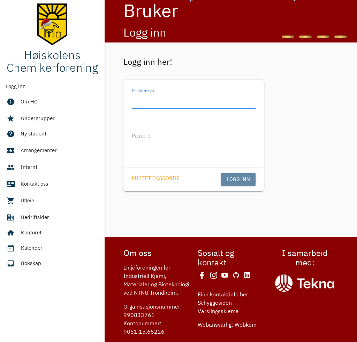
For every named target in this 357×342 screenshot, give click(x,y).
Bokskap (23, 263)
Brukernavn (143, 91)
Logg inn (16, 86)
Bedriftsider (27, 217)
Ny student (26, 134)
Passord (141, 136)
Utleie (20, 201)
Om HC (22, 102)
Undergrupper (30, 118)
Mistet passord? (155, 178)
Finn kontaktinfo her (223, 295)
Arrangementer (31, 151)
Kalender (24, 248)
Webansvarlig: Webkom (227, 325)
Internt (22, 168)
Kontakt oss (27, 185)
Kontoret (23, 233)
